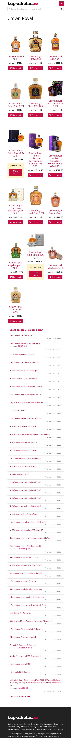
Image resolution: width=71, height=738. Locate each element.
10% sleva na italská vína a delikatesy (25, 302)
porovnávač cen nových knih (47, 708)
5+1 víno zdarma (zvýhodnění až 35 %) (25, 456)
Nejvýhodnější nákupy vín (20, 571)
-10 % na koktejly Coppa (20, 630)
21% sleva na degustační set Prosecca (25, 353)
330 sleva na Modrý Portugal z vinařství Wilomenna (31, 579)
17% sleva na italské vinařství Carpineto (26, 377)
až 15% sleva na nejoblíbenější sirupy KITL (27, 488)
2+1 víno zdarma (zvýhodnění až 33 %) (25, 440)
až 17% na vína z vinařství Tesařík (23, 337)
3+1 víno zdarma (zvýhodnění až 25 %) (25, 448)
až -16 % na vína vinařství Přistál (23, 385)
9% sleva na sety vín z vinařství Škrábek (26, 531)
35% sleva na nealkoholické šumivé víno (26, 547)
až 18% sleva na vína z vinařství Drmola (26, 345)
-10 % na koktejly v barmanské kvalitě (25, 416)
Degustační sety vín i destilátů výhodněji (26, 361)
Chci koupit (15, 68)
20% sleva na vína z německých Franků (25, 504)
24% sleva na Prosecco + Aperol (23, 595)
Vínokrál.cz (47, 650)
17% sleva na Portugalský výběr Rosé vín (26, 587)
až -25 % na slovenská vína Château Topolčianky (30, 393)
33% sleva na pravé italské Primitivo (24, 515)
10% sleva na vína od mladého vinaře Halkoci (28, 480)
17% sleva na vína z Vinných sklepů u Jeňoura (28, 563)
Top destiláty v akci (17, 369)
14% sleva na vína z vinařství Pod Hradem (27, 555)
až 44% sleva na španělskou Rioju (23, 472)
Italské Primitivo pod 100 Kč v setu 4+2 (25, 614)
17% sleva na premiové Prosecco (23, 539)
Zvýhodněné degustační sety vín (23, 603)
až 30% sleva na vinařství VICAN (23, 408)
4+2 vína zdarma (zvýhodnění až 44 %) (25, 464)
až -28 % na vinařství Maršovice (22, 424)
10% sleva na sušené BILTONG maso (25, 321)
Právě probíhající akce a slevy (26, 288)
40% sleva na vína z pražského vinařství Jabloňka (30, 496)
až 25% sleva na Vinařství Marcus (23, 401)
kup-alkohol (22, 3)
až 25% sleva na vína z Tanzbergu (23, 329)
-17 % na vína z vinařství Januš (22, 313)
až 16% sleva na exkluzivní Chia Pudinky (26, 523)
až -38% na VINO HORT (19, 432)
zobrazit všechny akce (20, 655)
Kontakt (10, 708)
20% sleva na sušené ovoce (21, 294)
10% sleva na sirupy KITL (20, 622)
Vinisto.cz (48, 296)
